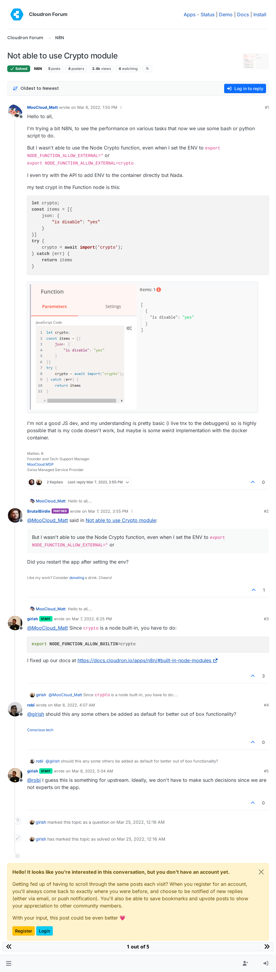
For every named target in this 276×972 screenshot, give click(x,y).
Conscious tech (40, 730)
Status (207, 14)
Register (23, 930)
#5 (266, 771)
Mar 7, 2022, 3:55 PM (108, 511)
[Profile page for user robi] (15, 709)
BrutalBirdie (38, 511)
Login (44, 930)
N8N (38, 68)
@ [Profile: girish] (35, 714)
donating (76, 577)
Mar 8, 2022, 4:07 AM (74, 705)
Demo (226, 14)
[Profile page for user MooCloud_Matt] (15, 111)
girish (32, 618)
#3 (266, 618)
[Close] (261, 871)
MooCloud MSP (40, 464)
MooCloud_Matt (42, 107)
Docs (243, 14)
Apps (189, 14)
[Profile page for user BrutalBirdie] (15, 515)
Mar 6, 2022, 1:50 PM (97, 107)
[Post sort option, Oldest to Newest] (36, 88)
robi (31, 705)
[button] (8, 964)
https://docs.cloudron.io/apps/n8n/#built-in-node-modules (148, 660)
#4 (266, 705)
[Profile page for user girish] (15, 623)
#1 (267, 107)
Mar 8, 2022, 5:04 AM (92, 771)
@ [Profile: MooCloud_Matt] (47, 520)
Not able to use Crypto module (121, 520)
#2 (266, 511)
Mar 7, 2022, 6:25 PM (92, 618)
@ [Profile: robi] (34, 780)
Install (259, 14)
